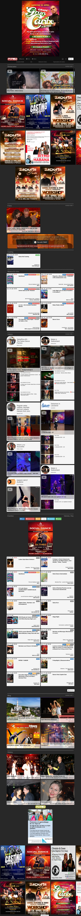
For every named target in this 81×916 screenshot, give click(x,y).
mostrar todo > (69, 66)
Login (71, 58)
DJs (31, 61)
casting (58, 518)
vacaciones (51, 518)
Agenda (22, 58)
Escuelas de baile (20, 61)
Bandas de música (43, 61)
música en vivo (30, 518)
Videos (34, 58)
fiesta (22, 518)
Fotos (28, 58)
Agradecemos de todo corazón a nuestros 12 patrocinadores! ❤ (40, 246)
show (38, 518)
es (66, 58)
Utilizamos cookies (36, 915)
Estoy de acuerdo (44, 915)
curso (44, 518)
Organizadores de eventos (59, 61)
